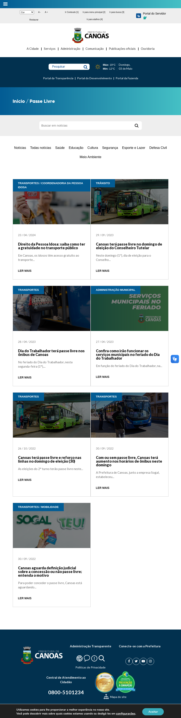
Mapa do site (115, 697)
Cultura (93, 147)
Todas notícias (40, 147)
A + (46, 12)
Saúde (60, 147)
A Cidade (33, 48)
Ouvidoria (148, 48)
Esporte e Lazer (133, 147)
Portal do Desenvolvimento (94, 78)
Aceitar (156, 711)
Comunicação (94, 48)
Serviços (50, 48)
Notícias (20, 147)
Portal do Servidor (154, 15)
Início (19, 101)
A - (39, 12)
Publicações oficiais (122, 48)
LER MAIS (25, 270)
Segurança (110, 147)
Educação (76, 147)
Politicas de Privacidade (90, 667)
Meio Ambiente (90, 157)
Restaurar (33, 20)
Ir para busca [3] (116, 12)
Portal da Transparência (58, 78)
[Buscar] (137, 125)
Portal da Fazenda (127, 78)
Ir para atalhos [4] (95, 19)
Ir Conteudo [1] (72, 12)
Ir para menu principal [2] (94, 12)
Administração (70, 48)
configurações (128, 713)
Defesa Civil (158, 147)
